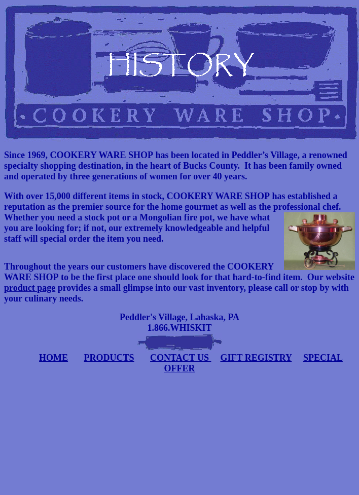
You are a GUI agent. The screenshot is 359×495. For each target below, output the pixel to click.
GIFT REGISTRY (256, 358)
